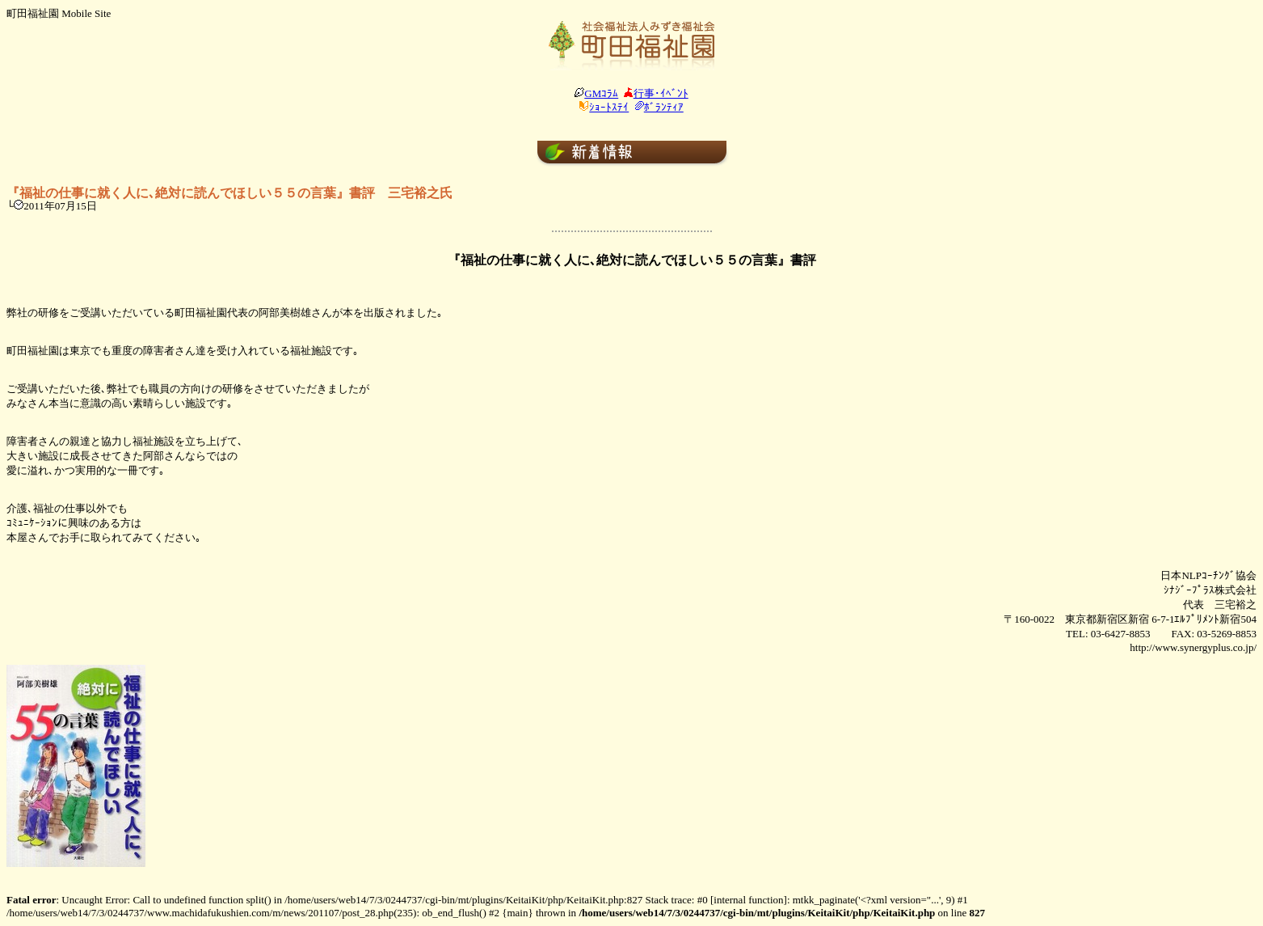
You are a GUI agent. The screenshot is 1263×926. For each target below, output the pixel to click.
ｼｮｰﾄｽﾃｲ (609, 107)
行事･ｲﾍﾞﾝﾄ (661, 93)
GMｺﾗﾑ (601, 93)
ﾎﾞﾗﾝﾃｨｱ (664, 107)
